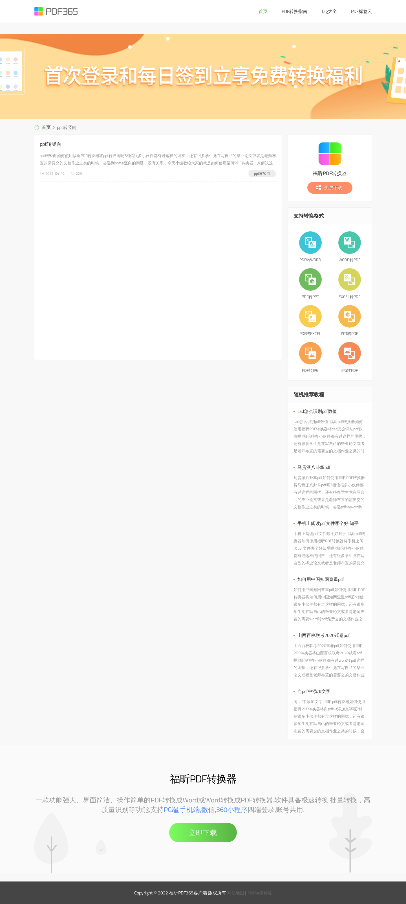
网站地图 (235, 892)
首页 (263, 11)
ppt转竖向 (51, 144)
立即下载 (203, 832)
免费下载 (329, 188)
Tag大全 (329, 11)
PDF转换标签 (260, 892)
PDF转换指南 (294, 11)
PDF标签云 (361, 11)
